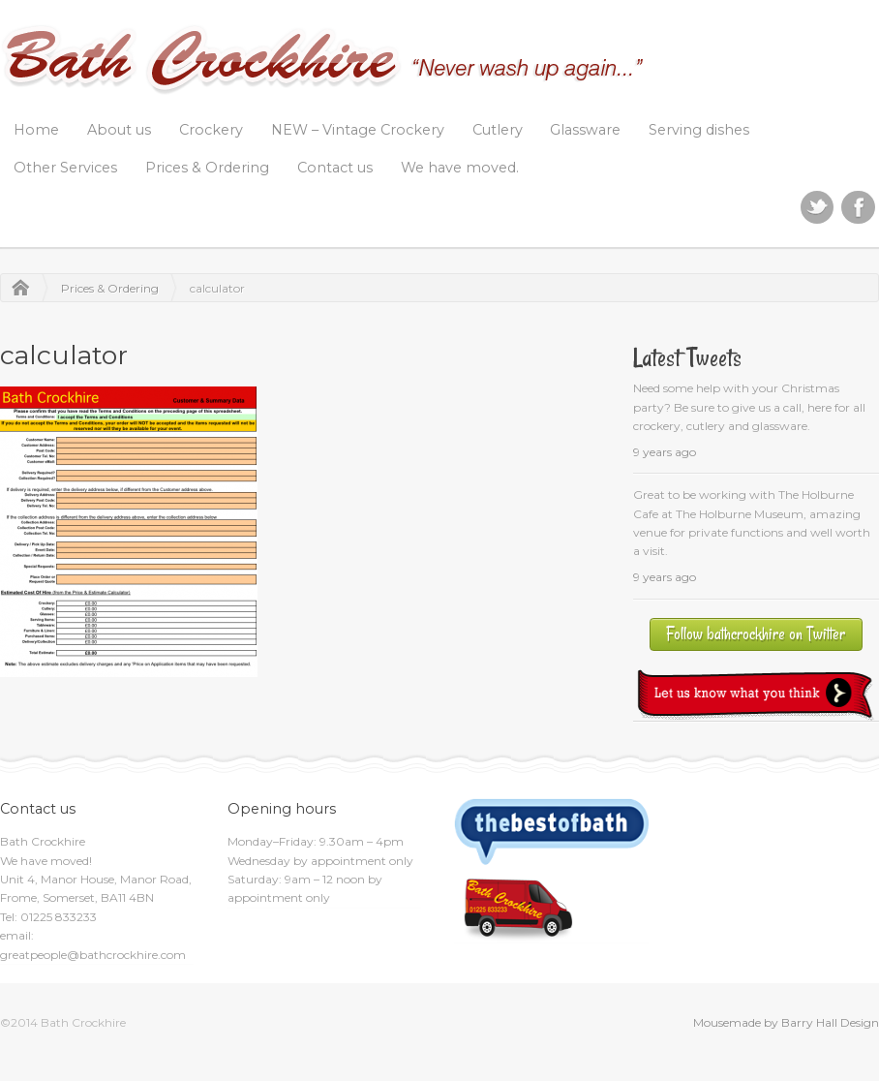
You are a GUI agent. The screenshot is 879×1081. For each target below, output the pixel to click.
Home (36, 130)
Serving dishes (699, 130)
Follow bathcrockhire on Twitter (755, 634)
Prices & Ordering (207, 167)
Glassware (585, 130)
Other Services (65, 167)
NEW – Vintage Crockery (357, 130)
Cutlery (497, 130)
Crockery (211, 130)
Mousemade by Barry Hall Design (786, 1022)
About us (119, 130)
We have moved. (460, 167)
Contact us (335, 167)
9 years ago (664, 452)
